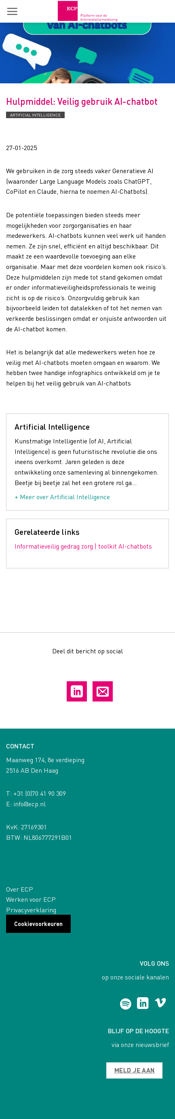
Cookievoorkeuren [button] (38, 923)
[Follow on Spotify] (125, 1004)
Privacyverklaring (31, 909)
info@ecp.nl (29, 803)
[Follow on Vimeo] (160, 1004)
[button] (12, 11)
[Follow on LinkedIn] (143, 1004)
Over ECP (19, 889)
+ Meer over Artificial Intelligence (62, 496)
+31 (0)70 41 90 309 (39, 793)
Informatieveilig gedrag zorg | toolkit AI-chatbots (83, 546)
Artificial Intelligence (35, 114)
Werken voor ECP (31, 899)
